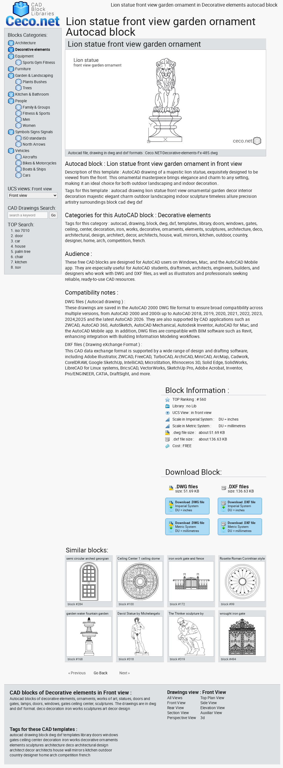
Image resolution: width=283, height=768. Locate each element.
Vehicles (18, 151)
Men (22, 120)
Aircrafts (26, 157)
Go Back (101, 672)
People (17, 101)
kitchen (21, 262)
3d (202, 717)
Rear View (175, 707)
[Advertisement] (111, 423)
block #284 (75, 604)
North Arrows (30, 144)
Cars (22, 175)
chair (19, 256)
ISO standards (30, 138)
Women (25, 126)
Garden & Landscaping (30, 75)
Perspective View (181, 717)
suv (18, 267)
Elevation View (212, 707)
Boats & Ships (30, 169)
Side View (208, 702)
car (17, 240)
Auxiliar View (211, 712)
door (19, 235)
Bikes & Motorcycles (35, 163)
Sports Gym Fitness (35, 63)
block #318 (126, 659)
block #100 (126, 604)
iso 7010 (22, 230)
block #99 (227, 604)
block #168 (75, 659)
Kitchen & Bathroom (28, 94)
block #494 (228, 659)
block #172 (177, 604)
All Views (174, 697)
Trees (23, 88)
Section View (178, 712)
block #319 (177, 659)
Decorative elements (29, 49)
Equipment (20, 56)
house (20, 246)
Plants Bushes (31, 82)
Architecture (22, 43)
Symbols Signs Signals (30, 132)
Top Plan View (212, 697)
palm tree (22, 251)
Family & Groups (32, 107)
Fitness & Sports (32, 114)
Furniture (19, 69)
